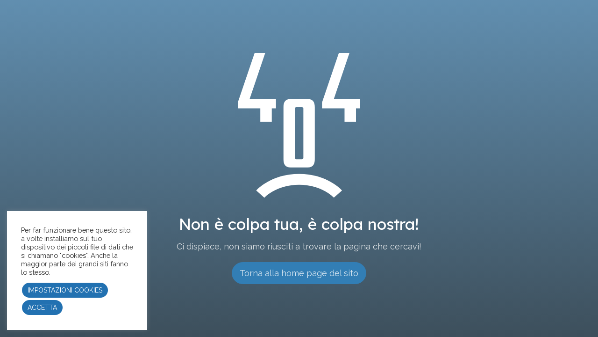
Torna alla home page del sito (299, 273)
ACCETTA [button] (42, 307)
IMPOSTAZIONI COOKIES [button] (65, 290)
